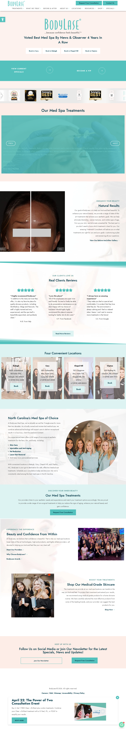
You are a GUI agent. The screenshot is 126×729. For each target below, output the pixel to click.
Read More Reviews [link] (63, 333)
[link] (2, 19)
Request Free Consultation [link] (89, 3)
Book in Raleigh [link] (51, 51)
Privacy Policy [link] (79, 693)
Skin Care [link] (14, 445)
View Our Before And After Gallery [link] (104, 240)
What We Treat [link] (32, 9)
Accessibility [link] (67, 693)
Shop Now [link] (109, 609)
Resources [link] (89, 9)
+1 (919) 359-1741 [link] (109, 377)
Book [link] (16, 386)
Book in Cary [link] (33, 51)
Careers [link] (45, 693)
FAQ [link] (51, 693)
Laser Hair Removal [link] (17, 454)
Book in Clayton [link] (91, 51)
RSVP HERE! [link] (19, 720)
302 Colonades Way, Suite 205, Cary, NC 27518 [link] (47, 373)
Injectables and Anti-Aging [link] (20, 448)
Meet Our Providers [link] (14, 550)
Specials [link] (110, 9)
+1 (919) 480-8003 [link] (79, 383)
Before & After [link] (50, 9)
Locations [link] (76, 9)
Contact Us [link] (110, 3)
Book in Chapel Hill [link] (71, 51)
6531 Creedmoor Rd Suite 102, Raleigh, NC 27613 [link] (16, 373)
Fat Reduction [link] (15, 451)
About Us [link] (64, 9)
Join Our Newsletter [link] (41, 661)
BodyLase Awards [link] (13, 559)
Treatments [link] (17, 9)
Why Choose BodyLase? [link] (16, 554)
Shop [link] (100, 9)
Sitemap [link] (57, 693)
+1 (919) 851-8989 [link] (47, 380)
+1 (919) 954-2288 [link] (16, 380)
